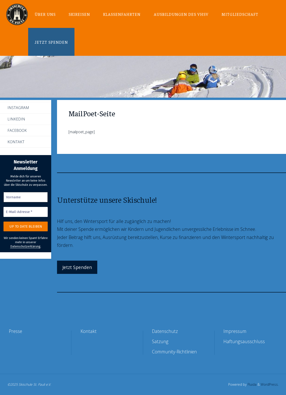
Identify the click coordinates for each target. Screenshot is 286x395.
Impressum (234, 331)
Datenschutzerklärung (25, 246)
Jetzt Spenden (77, 267)
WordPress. (270, 384)
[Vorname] (25, 197)
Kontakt (15, 141)
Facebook (17, 130)
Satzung (160, 341)
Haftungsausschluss (244, 341)
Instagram (18, 107)
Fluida (251, 384)
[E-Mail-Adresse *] (25, 212)
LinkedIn (16, 119)
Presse (15, 331)
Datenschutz (165, 331)
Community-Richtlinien (174, 352)
